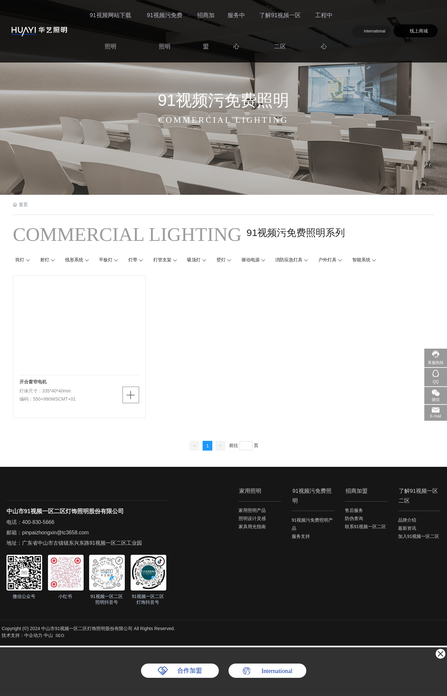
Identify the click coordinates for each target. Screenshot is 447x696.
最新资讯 (407, 528)
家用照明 (250, 492)
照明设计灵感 (252, 521)
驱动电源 (257, 260)
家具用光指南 (252, 529)
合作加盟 (190, 670)
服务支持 (301, 537)
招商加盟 (205, 17)
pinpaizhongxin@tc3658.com (55, 534)
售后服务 (354, 513)
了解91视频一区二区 (280, 17)
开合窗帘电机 (33, 383)
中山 (48, 637)
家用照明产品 (252, 513)
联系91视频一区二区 (365, 529)
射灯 (46, 260)
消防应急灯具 (296, 260)
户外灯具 (335, 260)
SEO (59, 637)
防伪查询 (354, 521)
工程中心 (323, 17)
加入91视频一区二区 (419, 537)
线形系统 (76, 260)
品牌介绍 (407, 520)
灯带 (136, 260)
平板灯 (108, 260)
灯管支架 (167, 260)
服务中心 (236, 17)
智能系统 (370, 260)
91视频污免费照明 (164, 17)
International (377, 11)
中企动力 (33, 637)
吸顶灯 (199, 260)
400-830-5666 (38, 524)
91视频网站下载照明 (110, 17)
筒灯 (20, 260)
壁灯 (226, 260)
